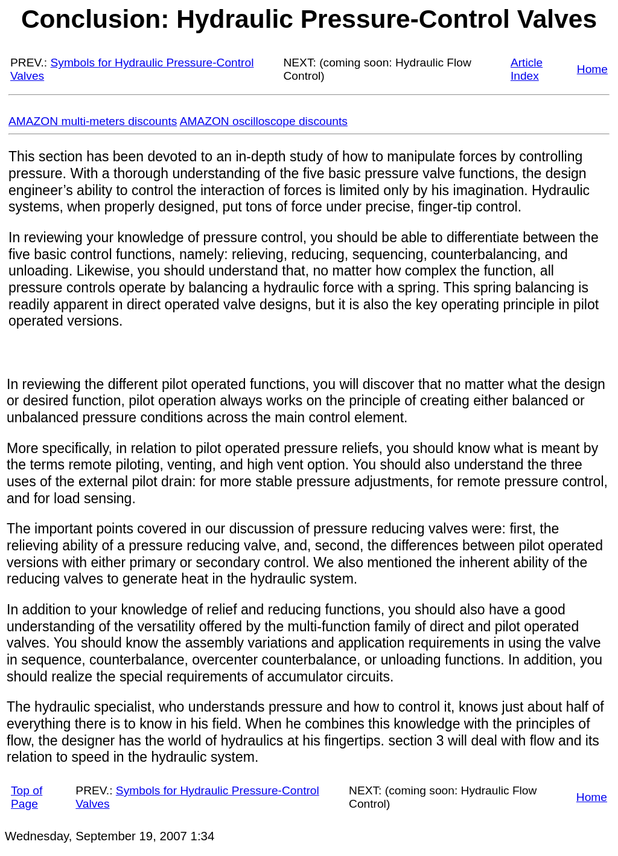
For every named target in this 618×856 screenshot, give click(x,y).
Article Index (527, 69)
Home (592, 69)
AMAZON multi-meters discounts (92, 121)
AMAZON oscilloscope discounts (264, 121)
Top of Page (26, 797)
